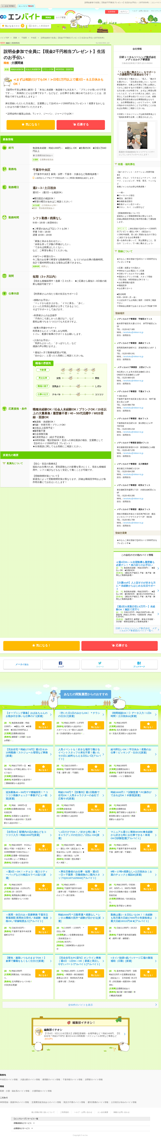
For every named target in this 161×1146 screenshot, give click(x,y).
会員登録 (111, 12)
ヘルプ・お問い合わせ (140, 11)
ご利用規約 (64, 1112)
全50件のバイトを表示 (80, 1005)
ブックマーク (139, 667)
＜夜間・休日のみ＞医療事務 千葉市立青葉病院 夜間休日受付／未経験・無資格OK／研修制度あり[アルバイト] (27, 917)
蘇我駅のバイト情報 (51, 1079)
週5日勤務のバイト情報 (98, 1102)
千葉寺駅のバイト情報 (72, 1079)
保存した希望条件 (40, 26)
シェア (61, 667)
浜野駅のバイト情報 (94, 1079)
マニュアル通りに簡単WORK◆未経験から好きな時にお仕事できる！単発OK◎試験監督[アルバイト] (132, 835)
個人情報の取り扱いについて (43, 1112)
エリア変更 (61, 17)
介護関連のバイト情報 (42, 1091)
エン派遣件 (8, 6)
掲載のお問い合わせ (121, 1112)
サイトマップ (156, 11)
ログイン (124, 12)
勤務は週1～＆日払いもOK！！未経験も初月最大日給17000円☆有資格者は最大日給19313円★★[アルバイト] (132, 917)
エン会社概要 (102, 1112)
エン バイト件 (26, 6)
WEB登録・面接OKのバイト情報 (14, 1102)
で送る (22, 664)
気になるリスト (14, 25)
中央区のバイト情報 (9, 1079)
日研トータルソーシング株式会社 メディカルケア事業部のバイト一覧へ (136, 629)
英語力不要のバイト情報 (74, 1102)
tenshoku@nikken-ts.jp (133, 332)
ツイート (100, 667)
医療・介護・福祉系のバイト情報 (14, 1091)
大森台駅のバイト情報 (30, 1079)
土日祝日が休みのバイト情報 (123, 1102)
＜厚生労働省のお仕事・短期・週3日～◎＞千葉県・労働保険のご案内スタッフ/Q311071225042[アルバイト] (79, 874)
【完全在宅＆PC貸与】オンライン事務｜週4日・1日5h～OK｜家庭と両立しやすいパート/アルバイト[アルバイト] (79, 961)
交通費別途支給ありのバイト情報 (46, 1102)
